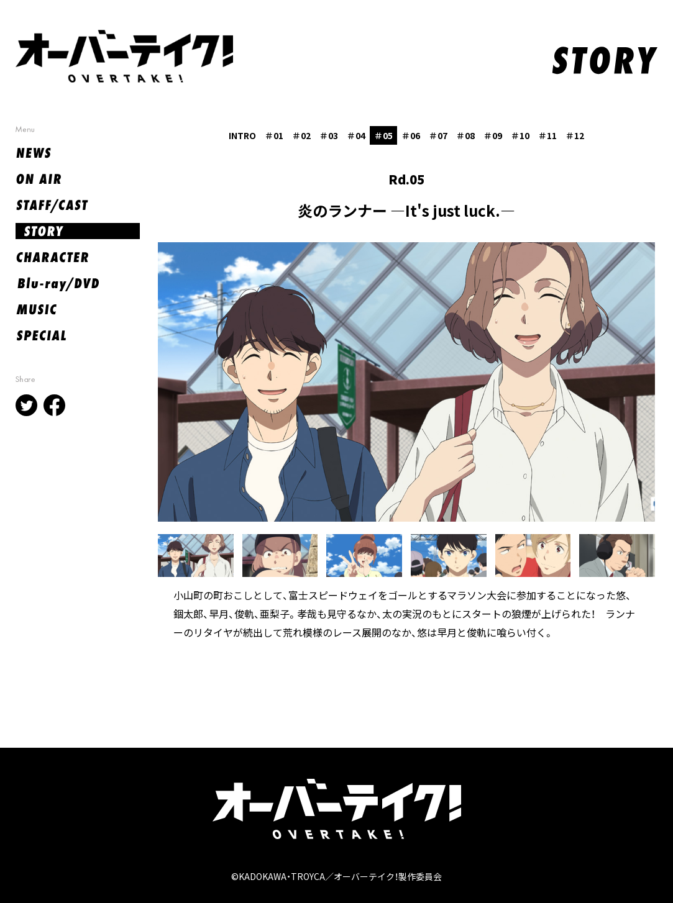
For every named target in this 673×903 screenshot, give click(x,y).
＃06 (410, 135)
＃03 (328, 135)
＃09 (492, 135)
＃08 (465, 135)
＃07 (438, 135)
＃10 (520, 135)
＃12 (574, 135)
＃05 (383, 135)
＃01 (274, 135)
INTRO (242, 135)
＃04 (356, 135)
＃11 (547, 135)
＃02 (301, 135)
